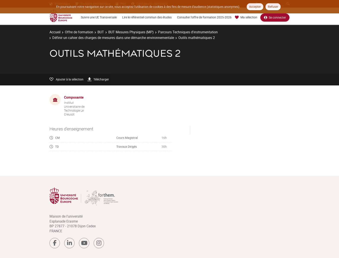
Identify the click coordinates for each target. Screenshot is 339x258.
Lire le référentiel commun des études (147, 17)
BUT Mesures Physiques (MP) (131, 32)
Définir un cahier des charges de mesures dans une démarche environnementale (113, 37)
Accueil (55, 32)
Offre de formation (79, 32)
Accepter (255, 7)
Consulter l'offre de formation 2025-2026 (204, 17)
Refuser (273, 7)
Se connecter (275, 17)
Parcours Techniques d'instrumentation (188, 32)
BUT (101, 32)
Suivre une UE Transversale (99, 17)
